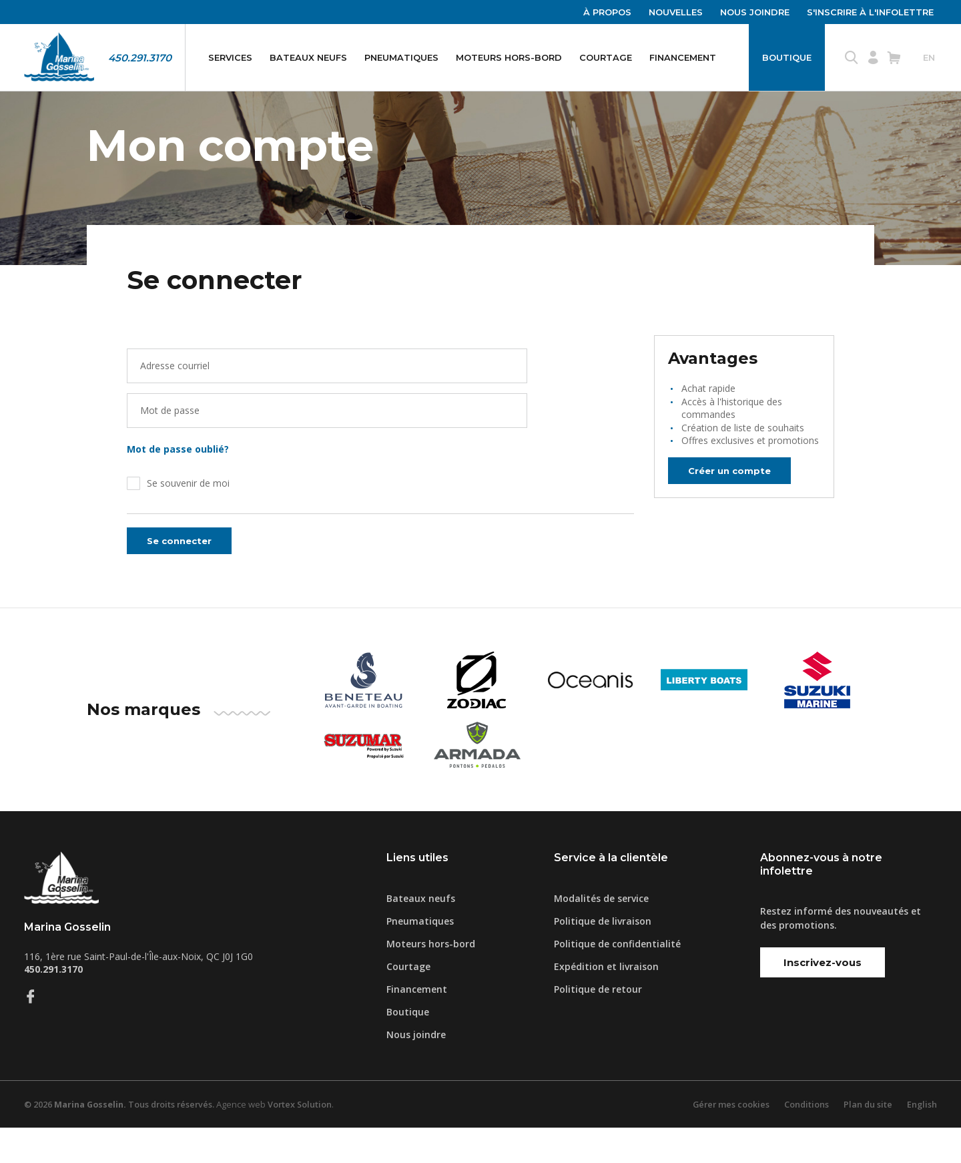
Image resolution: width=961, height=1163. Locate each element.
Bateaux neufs (308, 57)
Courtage (605, 57)
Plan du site (867, 1140)
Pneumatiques (401, 57)
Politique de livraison (602, 956)
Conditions (805, 1140)
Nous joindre (754, 12)
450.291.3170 (140, 57)
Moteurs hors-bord (509, 57)
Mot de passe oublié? (180, 484)
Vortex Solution (306, 1140)
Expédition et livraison (606, 1001)
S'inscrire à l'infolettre (870, 12)
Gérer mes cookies (728, 1140)
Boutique (787, 57)
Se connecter (182, 576)
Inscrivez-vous (822, 997)
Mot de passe (170, 446)
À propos (607, 12)
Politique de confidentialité (617, 979)
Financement (682, 57)
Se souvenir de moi (188, 519)
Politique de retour (598, 1024)
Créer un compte (733, 505)
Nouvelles (676, 12)
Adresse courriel (175, 401)
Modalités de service (601, 933)
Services (230, 57)
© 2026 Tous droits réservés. (122, 1140)
